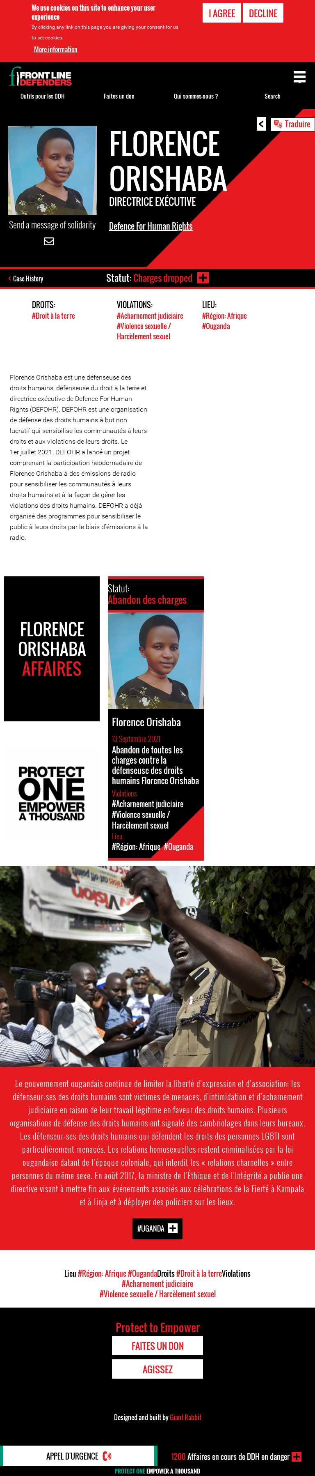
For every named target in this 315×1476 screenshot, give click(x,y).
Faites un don (119, 96)
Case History (28, 278)
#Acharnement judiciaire (150, 316)
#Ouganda (216, 326)
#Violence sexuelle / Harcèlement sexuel (144, 331)
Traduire (297, 123)
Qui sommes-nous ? (196, 96)
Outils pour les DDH (42, 96)
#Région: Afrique (224, 316)
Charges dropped (162, 277)
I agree (222, 13)
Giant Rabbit (185, 1417)
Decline (263, 13)
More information (56, 49)
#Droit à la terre (53, 316)
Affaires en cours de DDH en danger (230, 1456)
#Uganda (150, 1228)
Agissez (158, 1369)
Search (273, 96)
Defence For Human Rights (151, 226)
